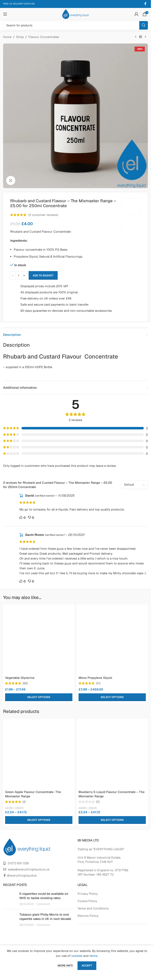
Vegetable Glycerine (20, 678)
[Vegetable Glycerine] (38, 640)
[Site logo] (75, 14)
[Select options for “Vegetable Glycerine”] (38, 697)
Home (7, 37)
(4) (24, 801)
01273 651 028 (18, 863)
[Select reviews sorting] (134, 484)
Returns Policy (88, 916)
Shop (20, 37)
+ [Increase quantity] (24, 275)
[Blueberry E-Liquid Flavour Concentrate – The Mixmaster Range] (112, 754)
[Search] (75, 25)
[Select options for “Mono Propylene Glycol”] (112, 697)
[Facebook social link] (145, 4)
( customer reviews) (43, 215)
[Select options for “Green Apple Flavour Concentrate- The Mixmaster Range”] (38, 820)
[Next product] (145, 37)
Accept (87, 965)
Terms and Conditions (93, 908)
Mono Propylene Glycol (95, 678)
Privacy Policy (88, 894)
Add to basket (43, 275)
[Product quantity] (18, 275)
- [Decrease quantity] (12, 275)
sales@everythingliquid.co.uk (29, 869)
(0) (98, 801)
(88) (25, 683)
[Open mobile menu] (5, 14)
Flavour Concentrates (43, 37)
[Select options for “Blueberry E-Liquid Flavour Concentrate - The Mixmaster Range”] (112, 820)
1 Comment (43, 904)
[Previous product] (135, 37)
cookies (76, 956)
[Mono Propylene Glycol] (112, 640)
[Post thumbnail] (9, 898)
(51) (98, 683)
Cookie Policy (87, 901)
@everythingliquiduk (22, 875)
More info (65, 965)
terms (93, 956)
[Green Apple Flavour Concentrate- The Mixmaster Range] (38, 754)
